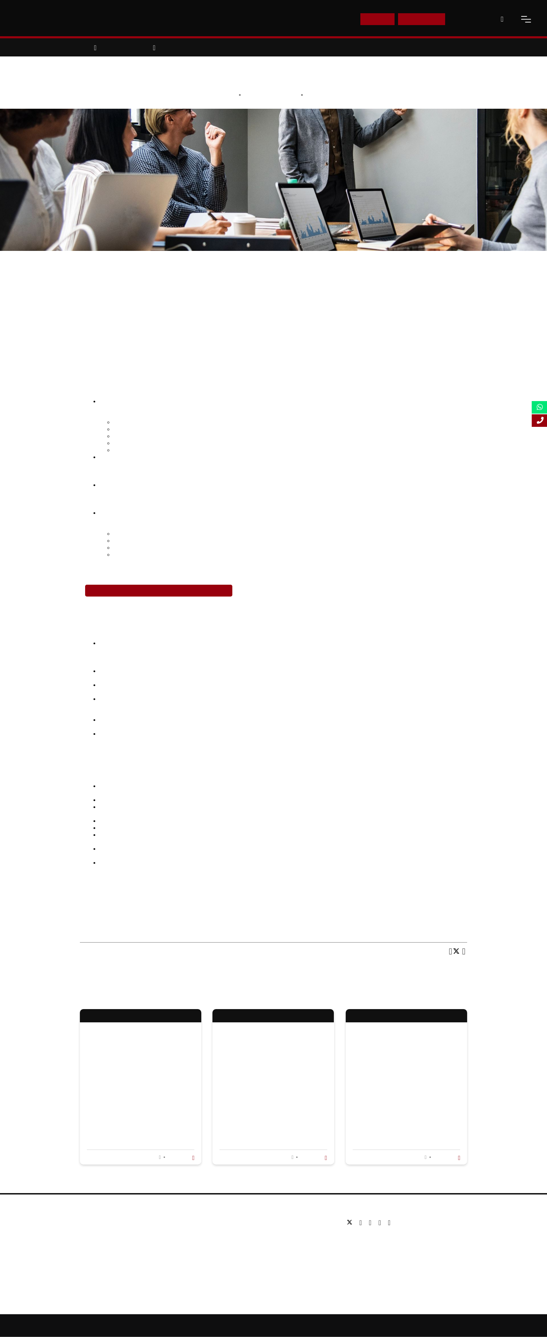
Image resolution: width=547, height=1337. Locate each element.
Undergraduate (229, 1222)
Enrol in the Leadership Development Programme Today (158, 590)
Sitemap (275, 1325)
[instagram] (389, 1222)
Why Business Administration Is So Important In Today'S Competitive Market (139, 1098)
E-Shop (377, 19)
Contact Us (469, 19)
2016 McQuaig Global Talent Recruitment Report (201, 786)
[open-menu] (526, 19)
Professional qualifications (242, 1254)
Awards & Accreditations (108, 1233)
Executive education (235, 1243)
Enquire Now (422, 19)
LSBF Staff (284, 95)
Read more (180, 1157)
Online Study (305, 1325)
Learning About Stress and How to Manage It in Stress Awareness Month (266, 1098)
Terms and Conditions (417, 1325)
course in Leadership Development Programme (306, 889)
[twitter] (351, 1222)
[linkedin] (372, 1222)
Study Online (227, 1264)
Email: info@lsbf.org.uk (372, 1249)
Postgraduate (227, 1233)
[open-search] (502, 19)
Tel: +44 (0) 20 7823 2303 (375, 1239)
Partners (90, 1243)
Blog (85, 1264)
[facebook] (362, 1222)
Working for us (96, 1254)
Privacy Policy (374, 1325)
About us (90, 1222)
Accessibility (339, 1325)
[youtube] (381, 1222)
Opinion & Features (331, 95)
